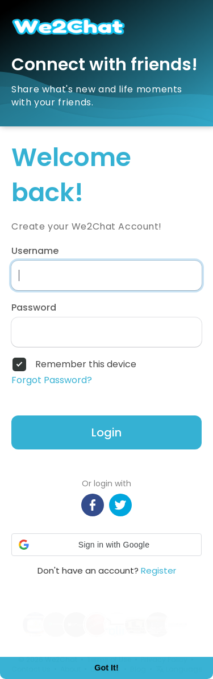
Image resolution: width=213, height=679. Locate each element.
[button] (106, 544)
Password (33, 308)
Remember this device (85, 364)
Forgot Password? (51, 380)
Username (35, 251)
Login (106, 432)
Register (158, 570)
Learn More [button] (43, 634)
